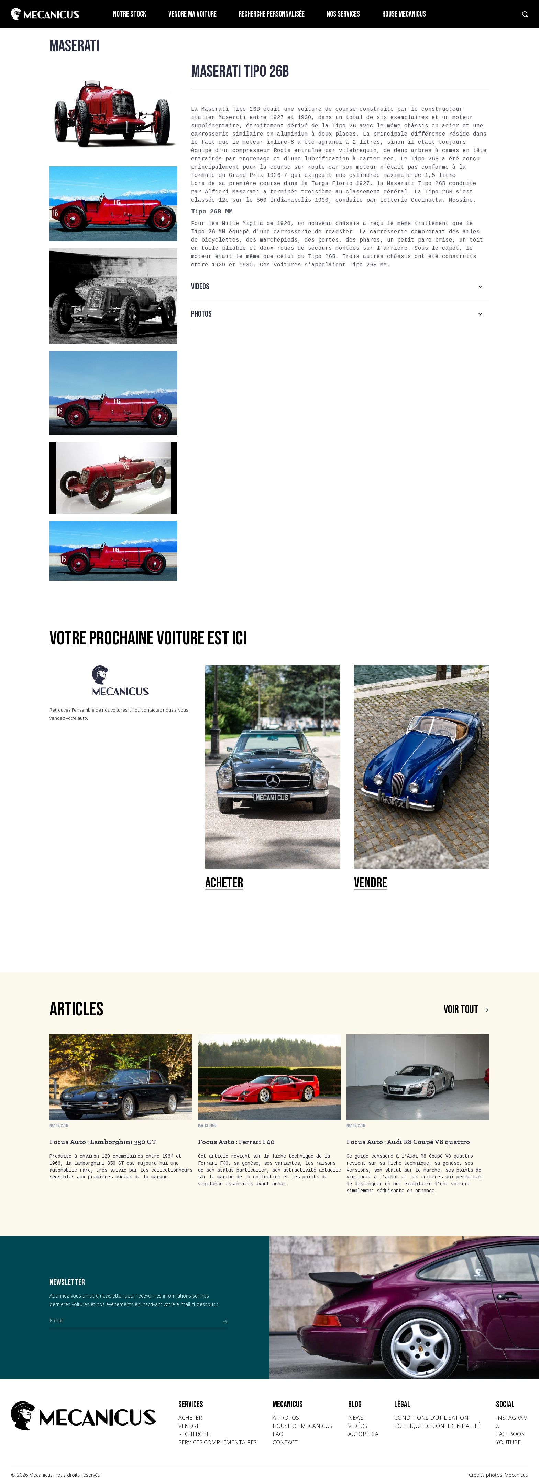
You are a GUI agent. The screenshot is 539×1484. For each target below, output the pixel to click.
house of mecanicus (302, 1426)
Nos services (343, 14)
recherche (194, 1434)
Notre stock (129, 14)
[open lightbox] (113, 111)
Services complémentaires (217, 1442)
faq (278, 1434)
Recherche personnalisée (272, 14)
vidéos (357, 1426)
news (356, 1417)
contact (285, 1442)
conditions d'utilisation (431, 1417)
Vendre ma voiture (192, 14)
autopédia (363, 1434)
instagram (512, 1417)
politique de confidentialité (437, 1426)
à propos (286, 1417)
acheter (190, 1417)
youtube (508, 1442)
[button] (340, 286)
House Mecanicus (404, 14)
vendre (189, 1426)
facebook (510, 1434)
